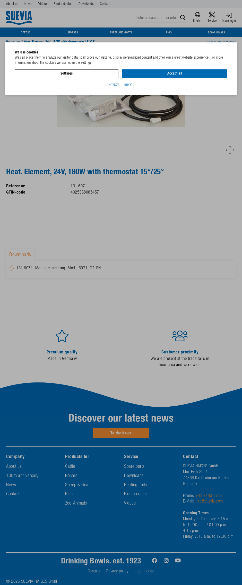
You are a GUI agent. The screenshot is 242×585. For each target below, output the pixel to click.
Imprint (129, 84)
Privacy (114, 84)
